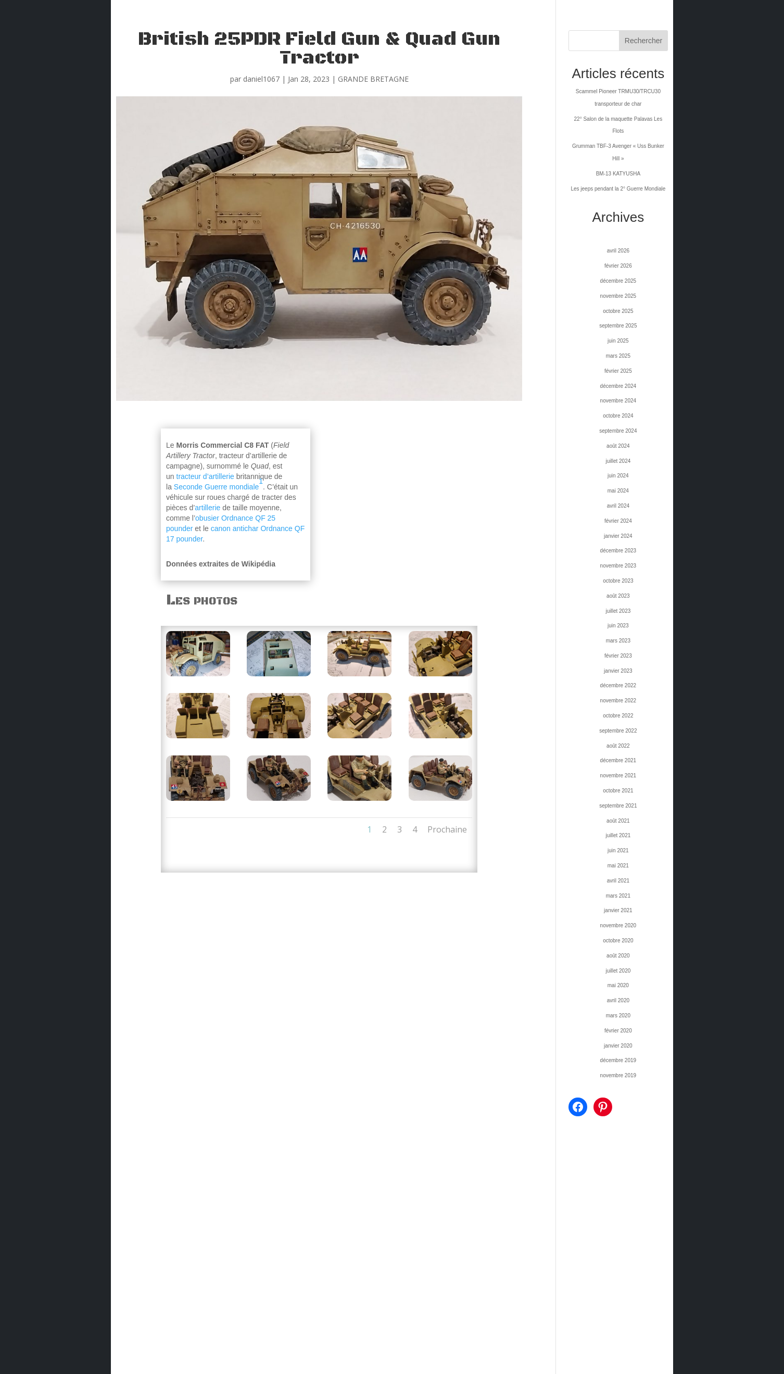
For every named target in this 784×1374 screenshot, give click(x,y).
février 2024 (618, 521)
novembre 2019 (618, 1075)
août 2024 (618, 446)
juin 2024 (618, 475)
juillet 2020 (617, 971)
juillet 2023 (617, 611)
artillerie (207, 507)
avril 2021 (618, 881)
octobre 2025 (618, 311)
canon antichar (235, 528)
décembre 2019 (618, 1060)
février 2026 (618, 266)
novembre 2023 (618, 566)
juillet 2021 (617, 835)
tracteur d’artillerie (205, 476)
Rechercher (643, 40)
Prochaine (447, 829)
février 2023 (618, 656)
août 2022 (618, 746)
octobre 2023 (618, 581)
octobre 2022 (618, 715)
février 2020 (618, 1030)
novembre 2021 (618, 775)
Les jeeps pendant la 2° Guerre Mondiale (618, 189)
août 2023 (618, 596)
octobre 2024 (618, 416)
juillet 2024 (617, 461)
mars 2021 (618, 896)
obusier (207, 518)
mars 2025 (618, 356)
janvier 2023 (618, 671)
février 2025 (618, 371)
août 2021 (618, 821)
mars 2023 (618, 641)
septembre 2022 (618, 731)
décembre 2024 (618, 386)
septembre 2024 (618, 431)
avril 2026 (618, 251)
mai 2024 (618, 491)
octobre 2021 (618, 790)
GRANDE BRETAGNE (373, 79)
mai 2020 (618, 985)
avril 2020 (618, 1000)
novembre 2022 (618, 700)
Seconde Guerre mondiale (216, 487)
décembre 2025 (618, 281)
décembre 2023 (618, 550)
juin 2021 (618, 850)
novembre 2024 (618, 401)
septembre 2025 (618, 326)
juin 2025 (618, 341)
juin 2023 (618, 625)
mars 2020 (618, 1015)
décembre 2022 (618, 685)
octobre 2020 (618, 940)
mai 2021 (618, 865)
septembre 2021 (618, 806)
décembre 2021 (618, 760)
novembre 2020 (618, 925)
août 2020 (618, 956)
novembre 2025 (618, 296)
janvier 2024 (618, 536)
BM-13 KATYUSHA (618, 174)
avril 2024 (618, 506)
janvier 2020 (618, 1046)
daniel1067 (261, 79)
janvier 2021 (618, 910)
